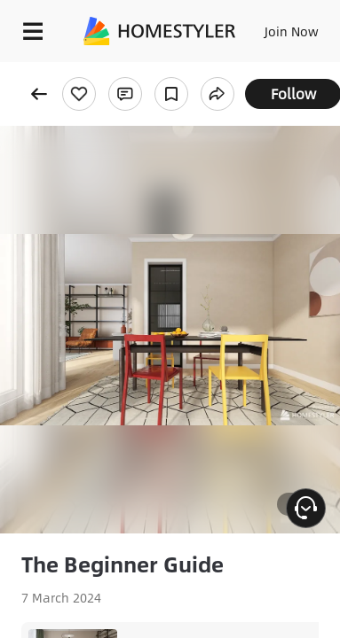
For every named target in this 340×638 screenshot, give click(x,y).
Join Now (292, 31)
